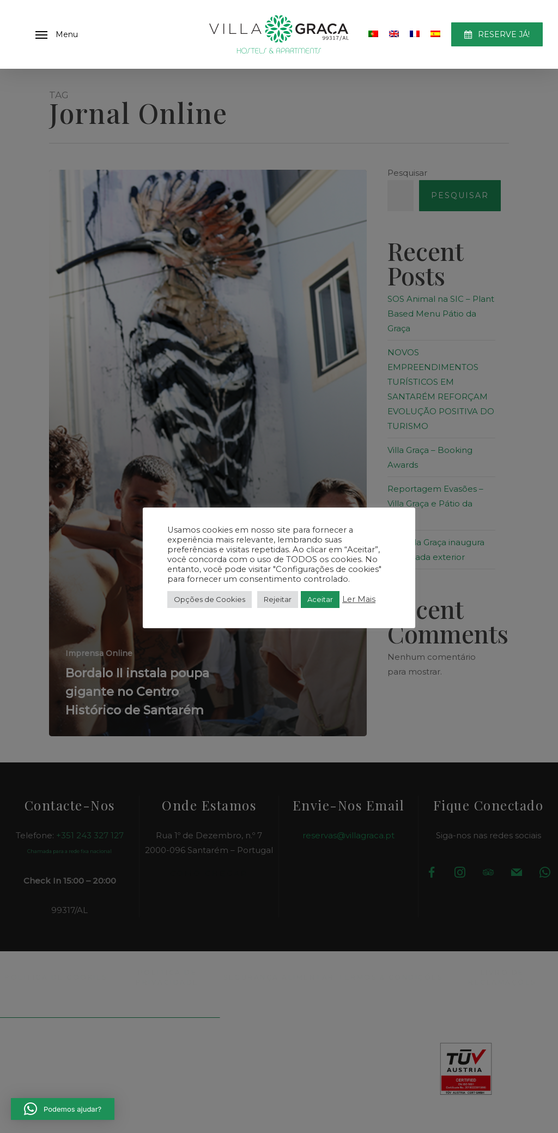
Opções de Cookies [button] (209, 599)
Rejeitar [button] (278, 599)
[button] (57, 34)
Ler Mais (358, 599)
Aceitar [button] (320, 599)
